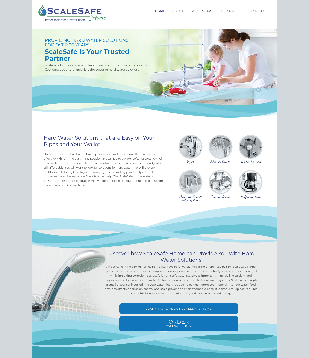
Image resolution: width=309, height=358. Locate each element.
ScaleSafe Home (74, 14)
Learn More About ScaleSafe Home (146, 312)
